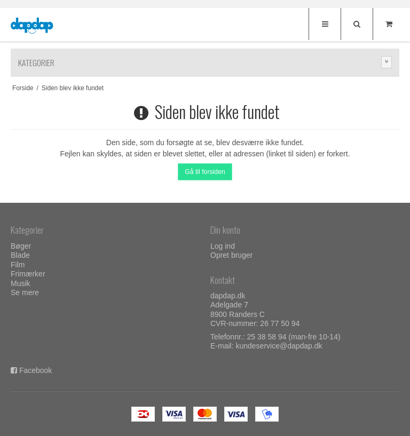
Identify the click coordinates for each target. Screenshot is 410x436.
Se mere (25, 292)
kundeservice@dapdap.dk (278, 346)
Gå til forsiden (205, 172)
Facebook (35, 370)
